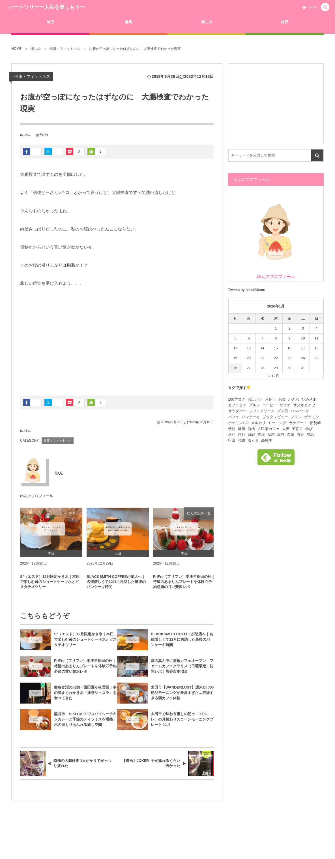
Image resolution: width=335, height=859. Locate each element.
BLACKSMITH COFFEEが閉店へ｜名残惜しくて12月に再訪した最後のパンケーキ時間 (116, 585)
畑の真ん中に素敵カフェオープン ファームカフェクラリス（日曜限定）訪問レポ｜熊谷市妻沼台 (182, 669)
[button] (325, 7)
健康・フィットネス (32, 76)
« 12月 (274, 376)
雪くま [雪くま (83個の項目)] (253, 440)
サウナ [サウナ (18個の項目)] (285, 405)
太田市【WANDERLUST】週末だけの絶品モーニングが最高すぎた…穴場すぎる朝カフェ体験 (182, 696)
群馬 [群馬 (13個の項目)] (310, 434)
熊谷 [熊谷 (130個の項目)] (300, 434)
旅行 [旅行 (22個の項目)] (241, 434)
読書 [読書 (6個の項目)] (241, 440)
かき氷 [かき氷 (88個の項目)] (293, 399)
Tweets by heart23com (246, 290)
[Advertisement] (117, 339)
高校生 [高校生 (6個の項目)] (266, 440)
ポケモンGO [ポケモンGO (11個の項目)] (238, 423)
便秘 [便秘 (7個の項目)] (231, 429)
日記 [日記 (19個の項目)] (251, 434)
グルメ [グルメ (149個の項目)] (254, 405)
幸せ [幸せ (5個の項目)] (231, 434)
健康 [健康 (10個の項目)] (241, 429)
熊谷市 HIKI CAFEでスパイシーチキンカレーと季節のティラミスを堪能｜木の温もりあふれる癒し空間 (85, 722)
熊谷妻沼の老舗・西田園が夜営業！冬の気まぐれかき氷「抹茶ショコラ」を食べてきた (85, 696)
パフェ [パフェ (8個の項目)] (233, 417)
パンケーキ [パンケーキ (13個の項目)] (251, 417)
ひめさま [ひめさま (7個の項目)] (309, 399)
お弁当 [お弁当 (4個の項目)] (270, 399)
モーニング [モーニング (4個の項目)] (277, 423)
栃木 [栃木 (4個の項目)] (271, 434)
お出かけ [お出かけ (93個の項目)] (255, 399)
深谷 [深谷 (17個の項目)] (280, 434)
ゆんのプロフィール (36, 496)
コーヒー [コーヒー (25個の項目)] (269, 405)
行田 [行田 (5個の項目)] (231, 440)
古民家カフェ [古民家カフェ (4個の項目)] (268, 429)
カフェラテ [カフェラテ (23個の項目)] (237, 405)
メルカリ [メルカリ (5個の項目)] (258, 423)
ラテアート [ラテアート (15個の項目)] (298, 423)
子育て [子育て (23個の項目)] (297, 429)
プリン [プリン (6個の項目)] (296, 417)
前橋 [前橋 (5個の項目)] (251, 429)
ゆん (27, 135)
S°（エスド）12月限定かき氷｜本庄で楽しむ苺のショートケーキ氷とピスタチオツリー (50, 585)
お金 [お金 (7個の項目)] (282, 399)
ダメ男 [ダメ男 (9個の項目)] (282, 411)
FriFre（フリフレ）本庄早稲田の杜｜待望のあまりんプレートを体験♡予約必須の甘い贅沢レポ (184, 585)
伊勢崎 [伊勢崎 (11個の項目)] (315, 423)
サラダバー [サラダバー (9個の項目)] (237, 411)
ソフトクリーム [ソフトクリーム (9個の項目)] (262, 411)
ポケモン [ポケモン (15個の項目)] (311, 417)
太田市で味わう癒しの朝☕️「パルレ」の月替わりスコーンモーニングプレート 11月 (182, 722)
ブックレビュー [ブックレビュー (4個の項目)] (275, 417)
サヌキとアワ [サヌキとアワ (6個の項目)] (304, 405)
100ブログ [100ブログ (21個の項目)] (236, 399)
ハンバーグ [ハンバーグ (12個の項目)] (300, 411)
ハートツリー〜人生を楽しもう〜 (46, 7)
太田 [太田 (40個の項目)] (285, 429)
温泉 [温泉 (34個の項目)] (290, 434)
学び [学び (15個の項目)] (309, 429)
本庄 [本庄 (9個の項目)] (261, 434)
